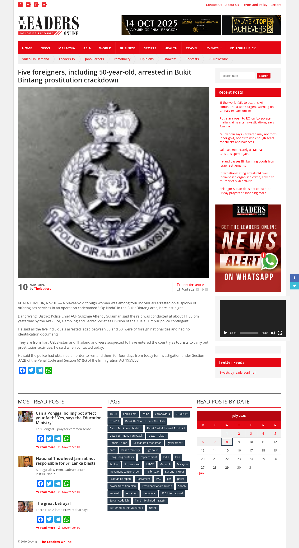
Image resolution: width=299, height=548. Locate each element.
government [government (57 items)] (175, 443)
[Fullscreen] (280, 333)
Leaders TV (67, 59)
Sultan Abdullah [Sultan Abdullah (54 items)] (119, 501)
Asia (87, 48)
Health (171, 48)
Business (128, 48)
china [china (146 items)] (146, 414)
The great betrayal (53, 503)
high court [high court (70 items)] (152, 450)
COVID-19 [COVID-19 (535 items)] (182, 414)
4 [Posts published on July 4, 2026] (263, 433)
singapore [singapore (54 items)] (149, 493)
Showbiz (169, 59)
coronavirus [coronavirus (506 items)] (162, 414)
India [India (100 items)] (166, 457)
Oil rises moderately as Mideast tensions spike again (242, 152)
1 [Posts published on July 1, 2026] (227, 433)
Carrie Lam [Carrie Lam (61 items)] (129, 414)
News (45, 48)
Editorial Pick (243, 48)
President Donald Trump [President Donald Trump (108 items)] (157, 486)
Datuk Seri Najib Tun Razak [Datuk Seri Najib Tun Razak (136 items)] (126, 435)
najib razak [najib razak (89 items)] (152, 472)
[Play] (225, 333)
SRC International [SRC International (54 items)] (172, 493)
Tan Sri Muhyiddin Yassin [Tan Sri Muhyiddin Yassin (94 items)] (150, 501)
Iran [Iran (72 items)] (177, 457)
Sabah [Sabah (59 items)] (182, 486)
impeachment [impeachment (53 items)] (148, 457)
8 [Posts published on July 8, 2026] (227, 442)
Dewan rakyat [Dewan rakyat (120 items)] (157, 435)
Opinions (147, 59)
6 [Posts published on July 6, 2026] (203, 442)
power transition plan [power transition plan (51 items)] (123, 486)
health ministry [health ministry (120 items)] (131, 450)
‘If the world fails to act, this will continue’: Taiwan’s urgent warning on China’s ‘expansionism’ (247, 106)
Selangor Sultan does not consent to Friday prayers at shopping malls (245, 191)
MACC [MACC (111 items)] (150, 464)
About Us (232, 4)
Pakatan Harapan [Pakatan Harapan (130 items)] (120, 479)
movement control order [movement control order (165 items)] (125, 472)
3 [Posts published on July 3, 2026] (251, 433)
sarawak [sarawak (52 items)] (115, 493)
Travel (192, 48)
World (105, 48)
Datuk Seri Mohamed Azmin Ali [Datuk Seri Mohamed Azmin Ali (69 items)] (166, 428)
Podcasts (192, 59)
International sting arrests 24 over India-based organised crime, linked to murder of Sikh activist (247, 177)
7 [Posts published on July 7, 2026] (215, 442)
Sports (150, 48)
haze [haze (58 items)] (112, 450)
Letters (276, 4)
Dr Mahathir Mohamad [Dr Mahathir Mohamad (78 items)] (147, 443)
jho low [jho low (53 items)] (114, 464)
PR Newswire (218, 59)
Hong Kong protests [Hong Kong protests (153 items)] (122, 457)
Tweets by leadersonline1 (238, 372)
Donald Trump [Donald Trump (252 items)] (118, 443)
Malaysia (66, 48)
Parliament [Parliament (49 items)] (143, 479)
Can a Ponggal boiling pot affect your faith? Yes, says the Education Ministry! (69, 418)
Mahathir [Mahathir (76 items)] (165, 464)
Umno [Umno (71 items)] (153, 508)
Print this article (190, 284)
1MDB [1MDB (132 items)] (113, 414)
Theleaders (42, 288)
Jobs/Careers (94, 59)
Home (27, 48)
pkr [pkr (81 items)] (169, 479)
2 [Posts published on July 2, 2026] (239, 433)
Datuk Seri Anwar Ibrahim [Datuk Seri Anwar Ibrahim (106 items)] (125, 428)
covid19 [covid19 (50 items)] (114, 421)
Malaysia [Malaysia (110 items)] (182, 464)
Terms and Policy (254, 4)
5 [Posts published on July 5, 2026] (275, 433)
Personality (122, 59)
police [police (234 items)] (180, 479)
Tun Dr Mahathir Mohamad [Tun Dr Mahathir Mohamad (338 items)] (126, 508)
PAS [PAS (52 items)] (158, 479)
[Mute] (273, 333)
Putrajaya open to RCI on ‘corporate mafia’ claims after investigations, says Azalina (247, 122)
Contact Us (214, 4)
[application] (253, 318)
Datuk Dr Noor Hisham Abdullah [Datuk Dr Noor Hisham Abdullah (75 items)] (145, 421)
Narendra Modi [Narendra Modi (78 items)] (174, 472)
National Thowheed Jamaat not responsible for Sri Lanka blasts (65, 461)
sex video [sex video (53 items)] (131, 493)
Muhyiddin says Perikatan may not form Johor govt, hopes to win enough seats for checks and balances (248, 138)
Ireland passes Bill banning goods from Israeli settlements (247, 163)
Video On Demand (35, 59)
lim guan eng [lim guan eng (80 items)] (132, 464)
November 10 (69, 447)
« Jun (200, 473)
